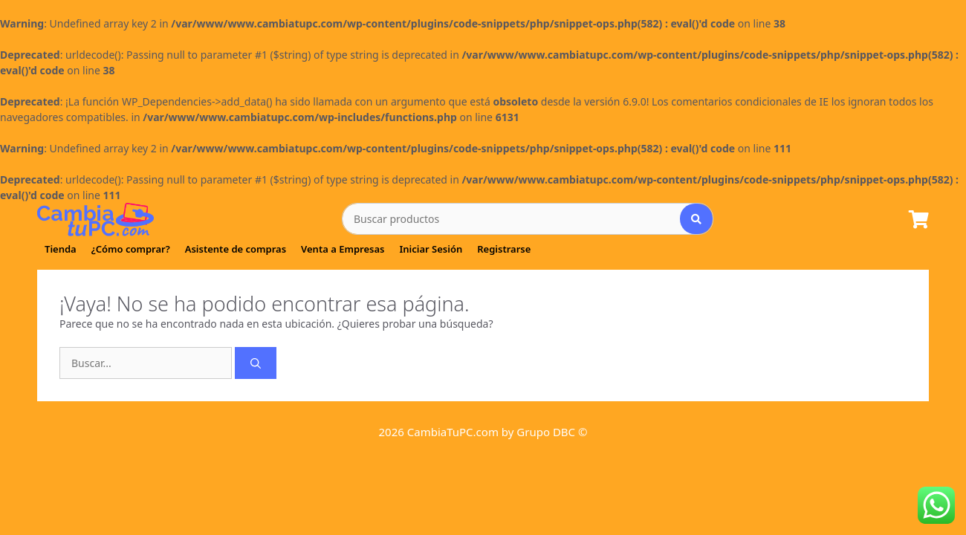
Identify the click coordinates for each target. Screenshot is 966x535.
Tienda (61, 249)
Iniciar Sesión (430, 249)
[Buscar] (255, 363)
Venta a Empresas (342, 249)
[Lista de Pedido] (919, 220)
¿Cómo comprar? (130, 249)
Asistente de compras (235, 249)
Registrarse (504, 249)
